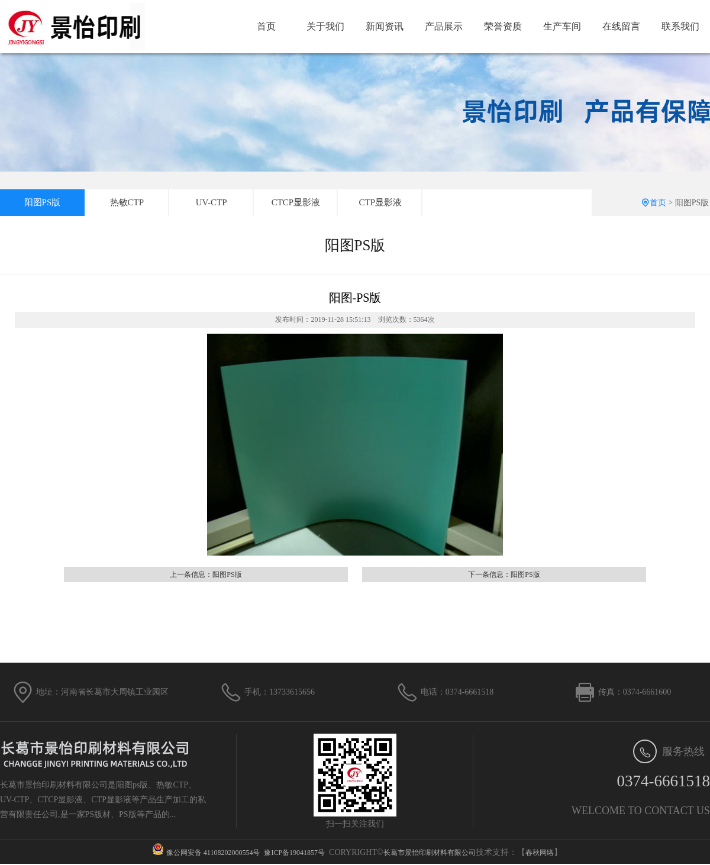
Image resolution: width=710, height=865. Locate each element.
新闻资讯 (385, 26)
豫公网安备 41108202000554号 (213, 852)
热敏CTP (127, 202)
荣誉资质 (503, 26)
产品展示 (444, 26)
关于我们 (325, 26)
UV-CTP (211, 202)
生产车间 (562, 26)
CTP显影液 (380, 202)
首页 (266, 26)
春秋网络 (539, 852)
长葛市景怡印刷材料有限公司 (429, 852)
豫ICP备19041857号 (294, 852)
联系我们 (680, 26)
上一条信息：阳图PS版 (205, 574)
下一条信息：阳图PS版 (504, 574)
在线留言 (621, 26)
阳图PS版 (42, 202)
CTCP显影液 (296, 202)
